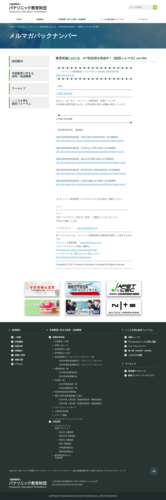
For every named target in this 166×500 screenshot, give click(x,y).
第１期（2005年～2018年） (140, 351)
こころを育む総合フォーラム (21, 102)
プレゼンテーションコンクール (68, 419)
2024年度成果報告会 (68, 376)
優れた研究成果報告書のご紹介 (68, 396)
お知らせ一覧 (15, 471)
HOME (19, 19)
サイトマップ (119, 471)
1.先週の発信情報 (64, 93)
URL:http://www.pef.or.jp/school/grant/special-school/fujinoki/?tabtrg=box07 (91, 184)
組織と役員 (20, 355)
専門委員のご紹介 (63, 353)
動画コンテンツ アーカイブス (141, 375)
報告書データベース (137, 371)
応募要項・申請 (62, 341)
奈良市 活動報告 (66, 440)
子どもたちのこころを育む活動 (142, 342)
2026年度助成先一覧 (68, 384)
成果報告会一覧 (62, 368)
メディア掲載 (61, 415)
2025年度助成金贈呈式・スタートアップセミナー (81, 365)
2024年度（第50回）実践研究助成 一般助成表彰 (80, 403)
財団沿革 (19, 346)
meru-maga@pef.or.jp (87, 228)
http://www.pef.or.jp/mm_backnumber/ (73, 257)
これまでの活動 (135, 355)
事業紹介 (19, 351)
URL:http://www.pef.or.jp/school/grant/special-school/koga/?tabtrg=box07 (90, 151)
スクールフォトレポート (65, 407)
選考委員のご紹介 (63, 349)
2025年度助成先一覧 (68, 388)
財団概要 (19, 342)
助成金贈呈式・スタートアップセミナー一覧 (74, 357)
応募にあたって (62, 345)
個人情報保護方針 (81, 471)
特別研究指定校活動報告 (65, 392)
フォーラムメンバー (137, 346)
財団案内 (17, 61)
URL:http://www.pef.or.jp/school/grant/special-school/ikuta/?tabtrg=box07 (90, 141)
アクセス (19, 364)
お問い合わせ (97, 471)
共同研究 (56, 422)
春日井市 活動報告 (67, 436)
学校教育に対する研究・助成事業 (23, 75)
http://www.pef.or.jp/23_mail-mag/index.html (76, 250)
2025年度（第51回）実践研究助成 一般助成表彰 (80, 399)
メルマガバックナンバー (27, 27)
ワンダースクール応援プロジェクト (63, 427)
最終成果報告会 (66, 451)
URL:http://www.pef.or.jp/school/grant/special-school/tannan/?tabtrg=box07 (91, 162)
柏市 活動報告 (65, 444)
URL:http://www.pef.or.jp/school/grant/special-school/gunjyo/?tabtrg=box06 (91, 173)
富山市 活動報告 (66, 432)
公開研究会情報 (62, 411)
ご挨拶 (18, 337)
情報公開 (19, 360)
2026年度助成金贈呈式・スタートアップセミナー (81, 361)
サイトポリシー (42, 471)
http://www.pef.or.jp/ (65, 75)
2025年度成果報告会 (68, 372)
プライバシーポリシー (62, 471)
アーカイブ (19, 88)
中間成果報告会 (66, 447)
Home (11, 27)
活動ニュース (134, 337)
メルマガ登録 (28, 471)
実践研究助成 (58, 337)
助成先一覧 (60, 380)
